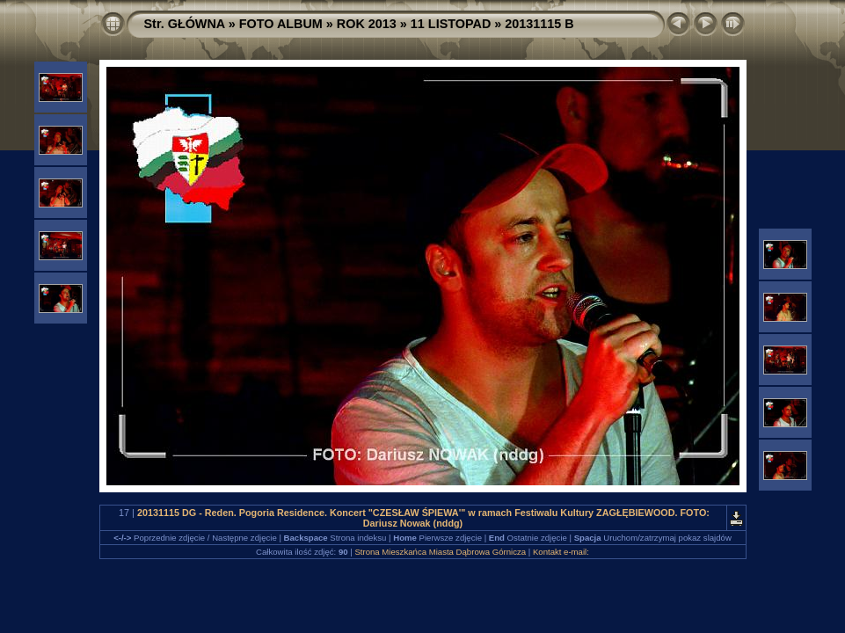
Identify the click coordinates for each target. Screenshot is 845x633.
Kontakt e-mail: (561, 552)
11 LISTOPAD (451, 24)
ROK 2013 (367, 24)
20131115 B (539, 24)
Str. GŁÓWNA (184, 24)
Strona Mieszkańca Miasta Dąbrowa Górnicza (440, 552)
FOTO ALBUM (281, 24)
